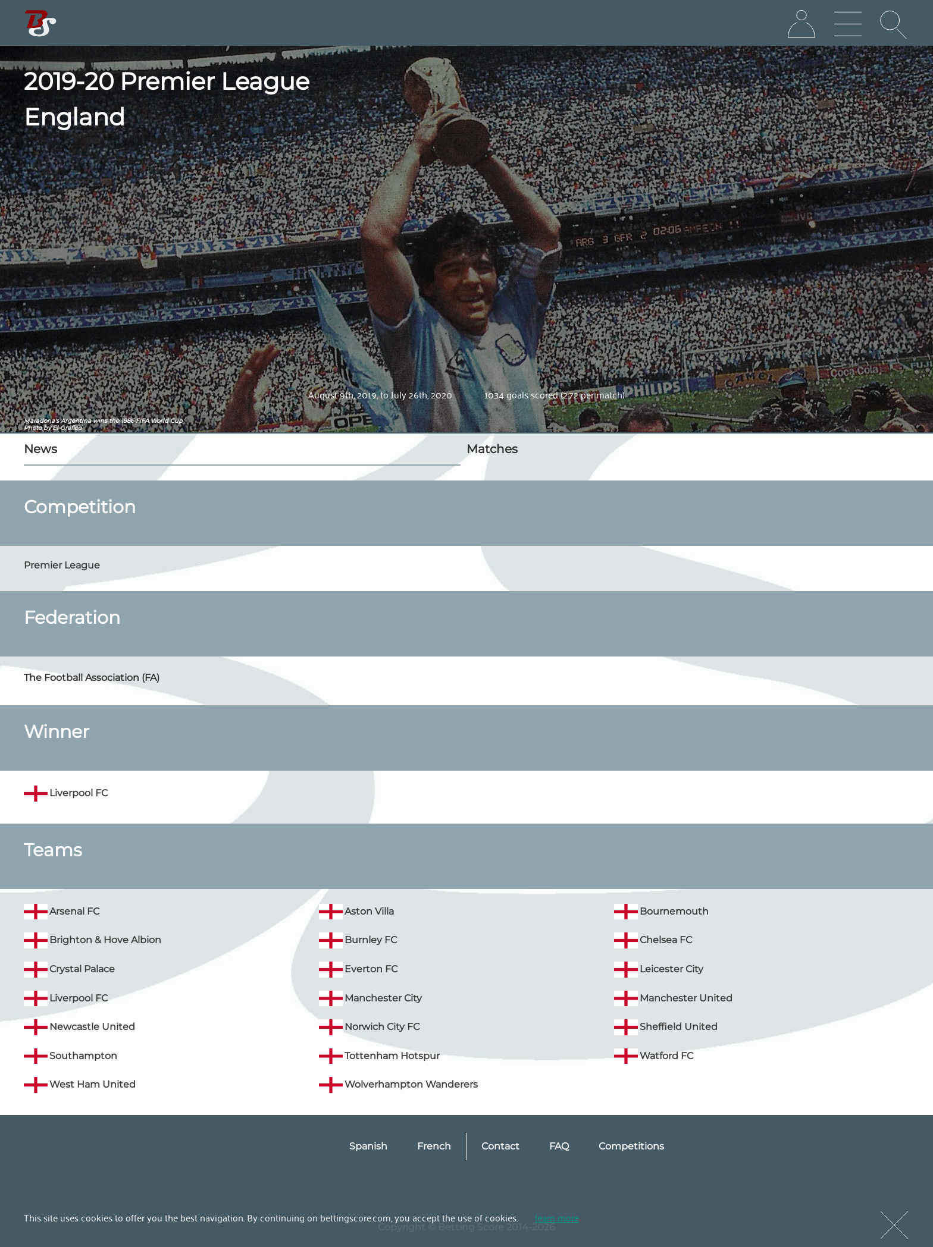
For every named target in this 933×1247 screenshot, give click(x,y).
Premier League (62, 565)
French (434, 1146)
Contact (500, 1146)
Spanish (368, 1146)
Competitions (631, 1146)
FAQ (559, 1146)
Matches (492, 449)
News (40, 449)
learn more (557, 1217)
